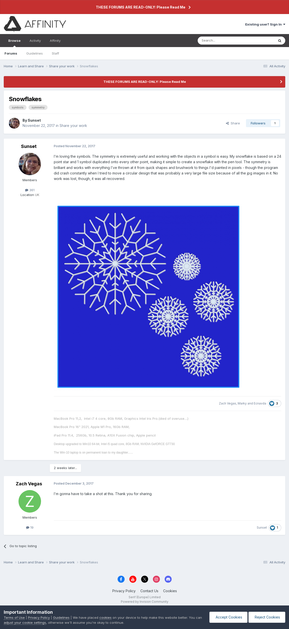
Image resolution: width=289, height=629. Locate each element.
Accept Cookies (228, 617)
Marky (242, 403)
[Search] (223, 41)
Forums (11, 53)
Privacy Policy (124, 591)
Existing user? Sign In (265, 24)
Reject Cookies (267, 617)
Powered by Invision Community (144, 601)
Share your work (73, 125)
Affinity (55, 41)
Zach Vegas (227, 403)
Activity (35, 41)
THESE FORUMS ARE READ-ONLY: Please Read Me (140, 7)
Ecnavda (260, 403)
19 (30, 527)
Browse (14, 43)
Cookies (170, 591)
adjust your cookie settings (25, 622)
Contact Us (149, 591)
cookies (105, 617)
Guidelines (34, 53)
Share (233, 123)
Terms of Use (14, 617)
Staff (55, 53)
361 (30, 190)
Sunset (34, 120)
